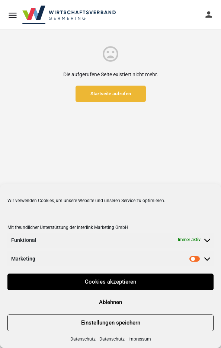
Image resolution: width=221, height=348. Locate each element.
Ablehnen (110, 302)
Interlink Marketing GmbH (102, 227)
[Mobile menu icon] (12, 15)
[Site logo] (70, 15)
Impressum (139, 339)
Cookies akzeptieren (110, 281)
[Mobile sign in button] (209, 14)
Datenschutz (83, 339)
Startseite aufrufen (110, 93)
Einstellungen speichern (110, 322)
